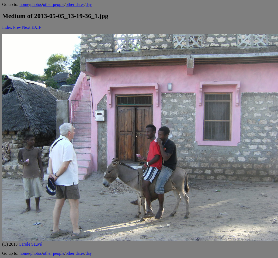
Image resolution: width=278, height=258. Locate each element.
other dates (75, 4)
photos (36, 4)
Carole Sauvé (30, 244)
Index (7, 27)
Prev (17, 27)
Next (26, 27)
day (89, 4)
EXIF (36, 27)
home (24, 4)
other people (54, 4)
